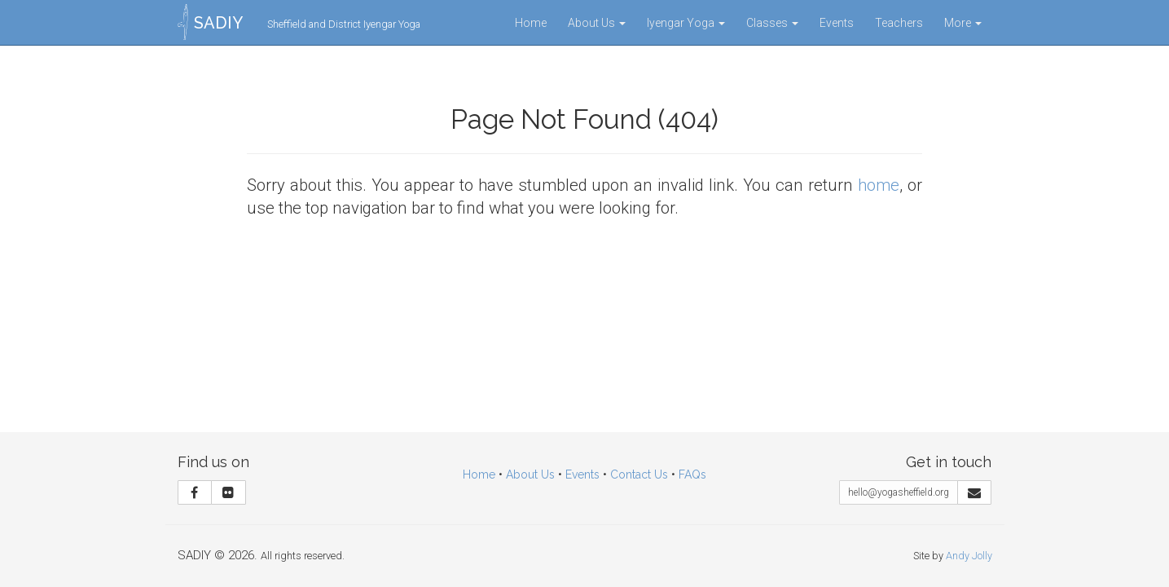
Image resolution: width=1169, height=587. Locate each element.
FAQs (692, 474)
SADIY (218, 23)
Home (531, 22)
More (963, 22)
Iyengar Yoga (686, 22)
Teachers (899, 22)
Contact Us (639, 474)
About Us (597, 22)
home (878, 185)
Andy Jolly (969, 555)
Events (837, 22)
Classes (772, 22)
